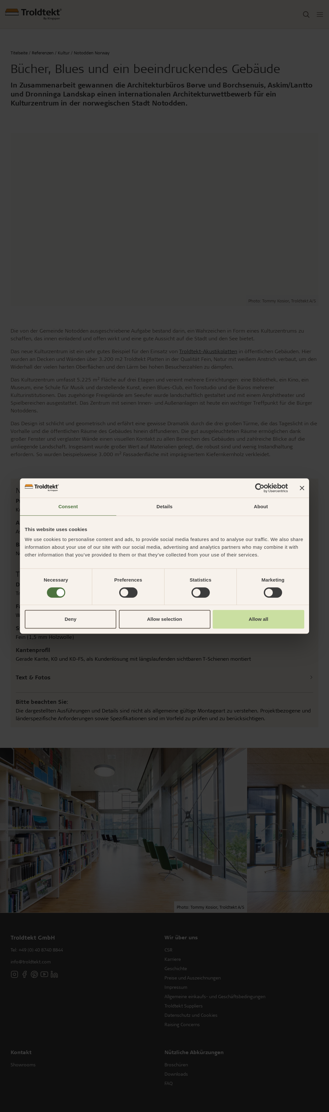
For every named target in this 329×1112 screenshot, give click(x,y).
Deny (70, 619)
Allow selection (164, 619)
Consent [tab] (68, 506)
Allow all (258, 619)
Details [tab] (164, 506)
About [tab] (261, 506)
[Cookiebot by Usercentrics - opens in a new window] (260, 488)
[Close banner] (302, 488)
